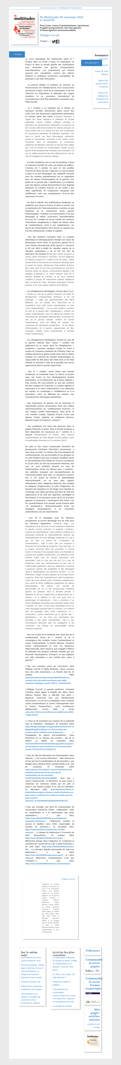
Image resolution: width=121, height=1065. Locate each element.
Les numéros (51, 8)
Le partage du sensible (62, 1006)
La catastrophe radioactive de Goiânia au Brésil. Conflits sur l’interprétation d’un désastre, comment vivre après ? (65, 963)
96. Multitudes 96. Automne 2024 (69, 8)
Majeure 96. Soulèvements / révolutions (101, 83)
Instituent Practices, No (30, 982)
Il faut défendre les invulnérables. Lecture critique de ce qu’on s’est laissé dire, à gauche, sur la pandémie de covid (64, 995)
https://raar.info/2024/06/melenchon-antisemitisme (47, 864)
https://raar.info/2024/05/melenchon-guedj (44, 855)
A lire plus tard (91, 63)
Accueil (42, 8)
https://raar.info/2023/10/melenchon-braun (44, 838)
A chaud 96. (47, 20)
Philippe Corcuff (49, 35)
